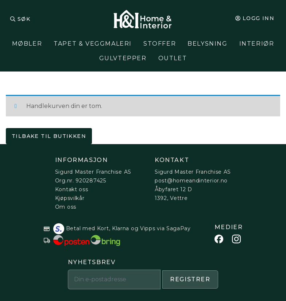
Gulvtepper (123, 58)
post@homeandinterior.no (191, 180)
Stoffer (159, 43)
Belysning (207, 43)
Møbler (27, 43)
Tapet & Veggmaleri (93, 43)
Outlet (172, 58)
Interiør (256, 43)
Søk (24, 19)
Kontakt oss (71, 189)
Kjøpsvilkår (70, 198)
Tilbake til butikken (49, 136)
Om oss (65, 207)
